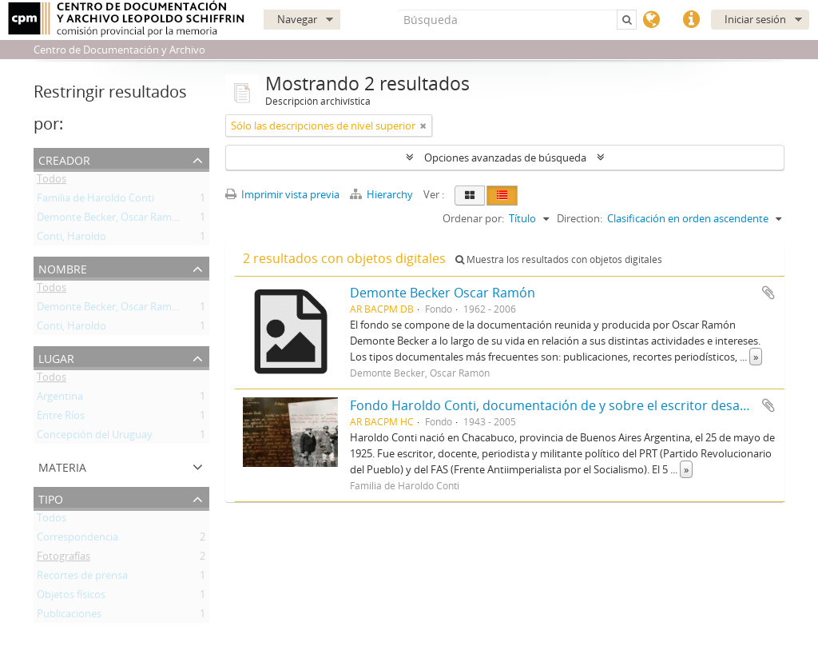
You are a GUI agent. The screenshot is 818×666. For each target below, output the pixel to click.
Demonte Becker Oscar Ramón (442, 292)
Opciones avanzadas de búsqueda (505, 157)
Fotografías (63, 559)
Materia (62, 466)
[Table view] (502, 195)
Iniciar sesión (755, 19)
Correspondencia (77, 539)
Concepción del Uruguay (95, 437)
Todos (51, 181)
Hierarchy (382, 194)
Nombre (62, 267)
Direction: (579, 218)
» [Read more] (755, 356)
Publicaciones (69, 616)
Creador (64, 158)
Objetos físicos (71, 597)
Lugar (56, 357)
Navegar (297, 19)
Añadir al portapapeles (768, 293)
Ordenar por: (473, 218)
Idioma (651, 20)
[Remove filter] (423, 126)
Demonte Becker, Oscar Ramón (111, 220)
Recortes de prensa (82, 578)
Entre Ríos (61, 418)
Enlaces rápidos (691, 20)
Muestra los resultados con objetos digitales (558, 259)
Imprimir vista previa (282, 194)
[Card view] (470, 195)
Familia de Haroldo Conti (95, 200)
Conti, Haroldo (71, 239)
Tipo (50, 497)
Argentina (60, 399)
